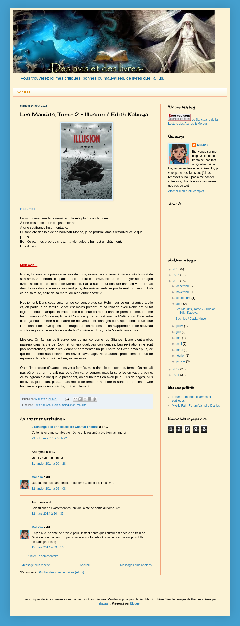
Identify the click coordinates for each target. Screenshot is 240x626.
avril (179, 344)
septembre (183, 298)
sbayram (104, 603)
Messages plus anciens (136, 565)
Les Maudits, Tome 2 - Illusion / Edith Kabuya (196, 310)
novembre (183, 292)
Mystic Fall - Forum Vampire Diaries (196, 405)
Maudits (81, 404)
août (179, 304)
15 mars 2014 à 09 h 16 (48, 547)
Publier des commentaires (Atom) (61, 572)
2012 (176, 369)
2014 (176, 275)
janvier (181, 361)
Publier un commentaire (43, 556)
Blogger (135, 603)
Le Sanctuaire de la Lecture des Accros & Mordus (193, 122)
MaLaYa (37, 477)
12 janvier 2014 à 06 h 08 (49, 488)
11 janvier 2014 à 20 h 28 (49, 463)
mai (179, 338)
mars (180, 350)
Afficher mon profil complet (186, 191)
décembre (183, 286)
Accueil (24, 92)
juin (179, 332)
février (181, 355)
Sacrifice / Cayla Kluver (191, 318)
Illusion (56, 404)
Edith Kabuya (42, 404)
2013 (176, 281)
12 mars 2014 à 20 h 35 (48, 513)
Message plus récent (35, 565)
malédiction (68, 404)
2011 (176, 375)
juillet (180, 326)
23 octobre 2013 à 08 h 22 (49, 438)
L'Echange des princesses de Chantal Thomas (65, 427)
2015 (176, 269)
